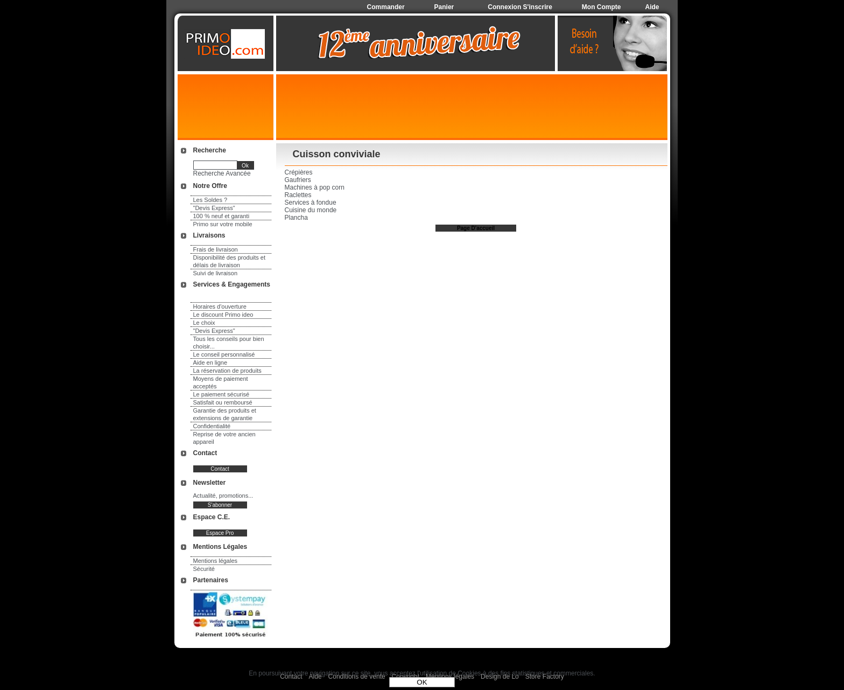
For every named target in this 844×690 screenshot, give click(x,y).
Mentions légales (215, 560)
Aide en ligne (210, 362)
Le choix (204, 322)
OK (422, 682)
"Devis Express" (214, 208)
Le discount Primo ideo (223, 314)
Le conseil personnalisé (224, 354)
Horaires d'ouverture (220, 306)
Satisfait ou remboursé (222, 402)
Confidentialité (212, 426)
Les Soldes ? (210, 200)
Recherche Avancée (222, 173)
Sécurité (204, 569)
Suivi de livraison (215, 273)
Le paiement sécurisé (221, 394)
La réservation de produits (227, 370)
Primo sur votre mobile (222, 224)
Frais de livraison (215, 249)
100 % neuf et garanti (221, 216)
